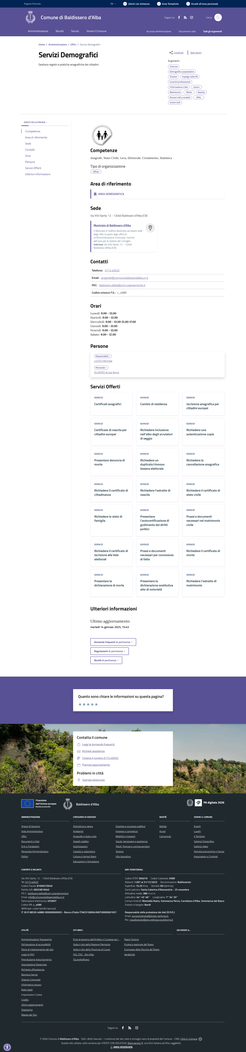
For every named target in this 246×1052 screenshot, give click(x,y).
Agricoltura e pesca (83, 826)
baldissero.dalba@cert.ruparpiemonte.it (122, 285)
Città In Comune (188, 1039)
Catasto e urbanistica (84, 851)
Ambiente (78, 831)
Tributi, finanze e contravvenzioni (133, 846)
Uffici (73, 44)
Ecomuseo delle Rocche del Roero (141, 949)
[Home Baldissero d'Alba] (62, 17)
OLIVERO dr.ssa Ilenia (106, 372)
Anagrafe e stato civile (84, 836)
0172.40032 (112, 270)
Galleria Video (201, 846)
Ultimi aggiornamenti (32, 1005)
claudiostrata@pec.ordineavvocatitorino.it (151, 920)
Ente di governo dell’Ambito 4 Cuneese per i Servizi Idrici (102, 939)
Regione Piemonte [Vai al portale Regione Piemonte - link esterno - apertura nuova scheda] (32, 3)
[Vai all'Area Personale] (202, 4)
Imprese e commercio (127, 831)
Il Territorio (199, 836)
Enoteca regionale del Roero (139, 944)
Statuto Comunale (30, 979)
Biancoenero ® (135, 1043)
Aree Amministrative (32, 831)
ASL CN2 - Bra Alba (83, 954)
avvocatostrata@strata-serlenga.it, (150, 916)
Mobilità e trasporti (125, 836)
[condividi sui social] (176, 52)
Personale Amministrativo (34, 851)
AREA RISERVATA (121, 1047)
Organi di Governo (30, 826)
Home (42, 44)
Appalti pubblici (81, 841)
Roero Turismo (131, 939)
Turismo (119, 851)
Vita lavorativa (123, 856)
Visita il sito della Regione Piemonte (91, 944)
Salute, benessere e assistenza (132, 841)
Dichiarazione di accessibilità (36, 944)
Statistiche (27, 1010)
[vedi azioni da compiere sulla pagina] (193, 52)
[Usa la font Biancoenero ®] (136, 4)
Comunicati (165, 836)
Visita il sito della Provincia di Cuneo (91, 949)
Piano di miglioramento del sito (37, 949)
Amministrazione (57, 44)
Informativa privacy (31, 984)
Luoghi (197, 831)
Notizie (163, 826)
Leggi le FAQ (27, 954)
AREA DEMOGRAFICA (109, 194)
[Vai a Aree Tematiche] (167, 4)
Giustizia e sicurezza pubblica (130, 826)
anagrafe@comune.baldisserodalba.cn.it (124, 278)
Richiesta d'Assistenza (32, 969)
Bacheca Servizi (29, 974)
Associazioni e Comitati (206, 856)
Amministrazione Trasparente (36, 939)
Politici (24, 856)
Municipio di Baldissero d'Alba (112, 225)
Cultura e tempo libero (84, 856)
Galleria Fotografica (204, 841)
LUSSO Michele (103, 361)
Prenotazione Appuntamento (36, 959)
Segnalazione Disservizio (34, 964)
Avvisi (162, 831)
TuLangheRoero (81, 959)
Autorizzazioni (80, 846)
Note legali (27, 990)
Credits (25, 1000)
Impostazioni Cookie (31, 995)
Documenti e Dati (30, 841)
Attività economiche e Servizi (209, 851)
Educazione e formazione (86, 861)
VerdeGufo (129, 954)
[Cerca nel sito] (218, 17)
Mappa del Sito (29, 1015)
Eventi (197, 826)
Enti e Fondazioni (30, 846)
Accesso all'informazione (159, 31)
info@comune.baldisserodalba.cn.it (46, 897)
